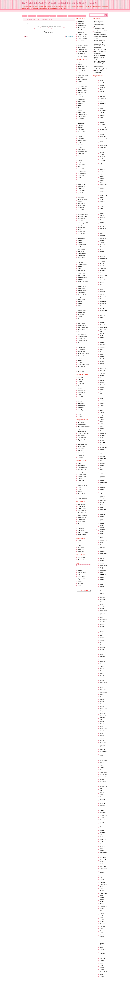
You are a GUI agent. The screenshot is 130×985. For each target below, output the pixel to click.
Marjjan (102, 533)
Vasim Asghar (81, 349)
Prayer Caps (81, 549)
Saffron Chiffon (82, 290)
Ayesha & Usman (82, 97)
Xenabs (80, 360)
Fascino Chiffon (82, 134)
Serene (102, 810)
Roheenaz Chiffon (82, 277)
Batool (102, 226)
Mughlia (102, 579)
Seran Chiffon (81, 312)
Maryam (80, 212)
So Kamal (102, 844)
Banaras (102, 211)
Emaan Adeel (81, 123)
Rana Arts (102, 680)
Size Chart (40, 16)
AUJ (101, 171)
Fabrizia (80, 136)
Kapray (102, 430)
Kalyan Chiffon (81, 184)
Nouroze (102, 624)
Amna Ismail (103, 138)
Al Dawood (103, 110)
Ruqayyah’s (103, 742)
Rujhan (102, 740)
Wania (102, 911)
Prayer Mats (81, 551)
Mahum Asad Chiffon (83, 195)
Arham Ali (102, 156)
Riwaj (101, 733)
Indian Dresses (82, 474)
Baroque (102, 220)
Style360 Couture (82, 56)
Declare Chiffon (82, 116)
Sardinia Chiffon (82, 286)
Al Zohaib (102, 124)
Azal (101, 204)
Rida (101, 726)
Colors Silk (80, 379)
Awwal (79, 94)
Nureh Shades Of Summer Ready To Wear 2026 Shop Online (100, 23)
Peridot (102, 654)
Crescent (102, 270)
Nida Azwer (103, 599)
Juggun (102, 415)
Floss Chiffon (81, 145)
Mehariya (102, 551)
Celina (102, 251)
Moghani (80, 225)
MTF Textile (103, 575)
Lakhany (102, 456)
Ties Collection (81, 526)
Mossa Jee (103, 570)
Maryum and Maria (83, 214)
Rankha (102, 694)
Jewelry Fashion (82, 476)
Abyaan (102, 85)
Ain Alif (102, 101)
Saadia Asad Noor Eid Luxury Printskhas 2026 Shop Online (100, 51)
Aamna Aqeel (103, 127)
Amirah (80, 81)
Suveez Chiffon (82, 334)
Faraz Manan (103, 327)
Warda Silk (80, 412)
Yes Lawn (102, 926)
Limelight (102, 463)
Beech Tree (103, 228)
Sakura (102, 767)
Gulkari (102, 375)
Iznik (101, 398)
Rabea (102, 671)
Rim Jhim (102, 731)
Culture (102, 277)
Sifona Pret (81, 314)
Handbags (80, 472)
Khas (101, 445)
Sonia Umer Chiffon (83, 327)
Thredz (102, 888)
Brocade (102, 247)
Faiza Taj (102, 315)
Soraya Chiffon (81, 329)
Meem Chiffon (81, 218)
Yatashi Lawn (103, 923)
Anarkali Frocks (82, 25)
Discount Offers (81, 16)
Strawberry (81, 332)
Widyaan (80, 358)
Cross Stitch (103, 275)
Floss (101, 354)
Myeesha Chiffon (82, 233)
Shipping (47, 16)
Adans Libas (103, 129)
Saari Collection (82, 54)
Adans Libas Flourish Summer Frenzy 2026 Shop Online (99, 46)
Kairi (101, 426)
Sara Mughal (103, 772)
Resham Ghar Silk (82, 399)
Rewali (102, 721)
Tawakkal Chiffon (82, 336)
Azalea (103, 206)
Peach (102, 649)
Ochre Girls (81, 450)
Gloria (79, 386)
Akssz (101, 108)
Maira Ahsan (103, 500)
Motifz (101, 572)
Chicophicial (103, 258)
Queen (102, 666)
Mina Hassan (103, 553)
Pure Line (80, 262)
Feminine (102, 337)
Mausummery (103, 540)
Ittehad (102, 396)
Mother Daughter (82, 47)
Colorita (102, 265)
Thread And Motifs (82, 340)
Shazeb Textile (81, 292)
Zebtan (102, 960)
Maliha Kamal (81, 205)
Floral (101, 352)
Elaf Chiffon (81, 118)
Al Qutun (102, 120)
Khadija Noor (103, 447)
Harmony (102, 380)
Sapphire (102, 803)
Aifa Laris (102, 96)
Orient (102, 640)
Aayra (101, 80)
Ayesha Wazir (103, 195)
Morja (101, 568)
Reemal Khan (103, 708)
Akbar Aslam (103, 106)
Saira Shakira (103, 777)
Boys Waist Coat (82, 429)
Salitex (102, 779)
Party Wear (81, 23)
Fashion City (81, 138)
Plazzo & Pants (82, 483)
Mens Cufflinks (81, 521)
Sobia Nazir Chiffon (83, 321)
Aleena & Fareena (82, 79)
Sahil (101, 765)
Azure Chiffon (81, 99)
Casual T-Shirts (82, 508)
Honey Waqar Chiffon (83, 158)
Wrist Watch (81, 530)
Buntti (101, 249)
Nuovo (102, 626)
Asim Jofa (102, 169)
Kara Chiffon (81, 182)
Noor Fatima (103, 619)
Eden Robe (103, 287)
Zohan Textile (103, 972)
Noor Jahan (103, 622)
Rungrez (102, 749)
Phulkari (102, 656)
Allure (101, 117)
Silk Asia (80, 316)
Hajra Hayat (81, 153)
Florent (102, 356)
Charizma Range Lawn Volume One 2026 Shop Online (100, 36)
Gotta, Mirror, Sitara (83, 469)
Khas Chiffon (81, 186)
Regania (102, 711)
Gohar (102, 363)
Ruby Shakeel (81, 403)
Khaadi (102, 440)
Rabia (101, 673)
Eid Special (81, 32)
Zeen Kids (80, 457)
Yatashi (80, 362)
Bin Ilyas (102, 235)
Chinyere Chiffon (82, 114)
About (53, 16)
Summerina (103, 866)
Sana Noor (103, 781)
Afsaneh (102, 94)
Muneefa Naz (81, 231)
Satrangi (102, 805)
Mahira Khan (103, 482)
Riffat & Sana (103, 728)
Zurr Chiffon (81, 371)
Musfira (102, 584)
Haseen (102, 382)
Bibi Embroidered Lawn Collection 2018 (38, 19)
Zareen (102, 956)
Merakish (80, 220)
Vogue (102, 903)
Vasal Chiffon (81, 347)
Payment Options (82, 579)
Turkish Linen (103, 893)
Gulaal (102, 366)
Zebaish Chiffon (82, 366)
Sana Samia (103, 786)
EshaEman (103, 303)
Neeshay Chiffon (82, 244)
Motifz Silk (80, 396)
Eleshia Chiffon (82, 121)
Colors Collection (82, 515)
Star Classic (103, 855)
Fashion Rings (81, 465)
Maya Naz (103, 545)
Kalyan (102, 428)
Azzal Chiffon (81, 101)
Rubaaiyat (80, 279)
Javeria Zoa (103, 405)
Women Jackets (82, 496)
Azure (101, 208)
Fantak (102, 322)
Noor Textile (81, 251)
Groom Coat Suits (82, 36)
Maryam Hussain (82, 216)
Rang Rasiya (103, 685)
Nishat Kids (81, 448)
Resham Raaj (81, 273)
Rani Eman (103, 689)
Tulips (79, 489)
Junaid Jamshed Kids (83, 433)
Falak (101, 317)
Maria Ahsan (81, 207)
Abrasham (103, 83)
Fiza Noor (102, 347)
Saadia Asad (103, 751)
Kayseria (102, 435)
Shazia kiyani (103, 815)
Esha (101, 299)
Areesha (80, 84)
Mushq (102, 582)
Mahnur (102, 489)
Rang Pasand (103, 682)
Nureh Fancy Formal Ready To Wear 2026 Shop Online (99, 57)
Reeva (102, 706)
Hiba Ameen (81, 156)
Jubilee (102, 412)
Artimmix (102, 167)
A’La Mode (80, 77)
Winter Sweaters (82, 534)
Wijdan (102, 921)
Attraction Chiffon (82, 90)
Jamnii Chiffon (81, 169)
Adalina (80, 64)
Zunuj (101, 974)
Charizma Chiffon (82, 112)
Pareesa (102, 647)
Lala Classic (103, 458)
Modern (102, 560)
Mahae (102, 465)
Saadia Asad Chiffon (83, 281)
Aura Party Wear (82, 92)
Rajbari (102, 675)
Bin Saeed (103, 238)
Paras (101, 645)
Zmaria (102, 969)
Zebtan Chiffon (81, 369)
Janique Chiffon (82, 171)
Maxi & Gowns (81, 43)
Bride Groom (81, 30)
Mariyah (102, 523)
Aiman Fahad (103, 98)
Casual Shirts (81, 506)
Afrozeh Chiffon (82, 70)
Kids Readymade (82, 444)
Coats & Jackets (82, 513)
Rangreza (102, 696)
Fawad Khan (81, 383)
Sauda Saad (103, 808)
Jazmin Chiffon (81, 173)
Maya (101, 542)
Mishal (102, 556)
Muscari (102, 577)
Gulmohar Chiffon (82, 151)
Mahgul (102, 480)
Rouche (102, 735)
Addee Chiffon (81, 68)
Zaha (101, 928)
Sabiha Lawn (103, 758)
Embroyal (80, 127)
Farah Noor (103, 324)
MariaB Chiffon (81, 209)
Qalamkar (102, 661)
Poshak (80, 260)
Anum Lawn (103, 147)
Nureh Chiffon (81, 255)
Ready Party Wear (82, 51)
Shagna (80, 297)
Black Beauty (81, 27)
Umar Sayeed (81, 410)
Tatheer (102, 879)
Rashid (102, 699)
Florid (79, 142)
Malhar (102, 505)
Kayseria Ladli (81, 440)
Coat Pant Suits (82, 510)
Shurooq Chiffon (82, 310)
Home (24, 16)
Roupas (102, 738)
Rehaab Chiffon (82, 271)
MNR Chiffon (81, 203)
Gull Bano (102, 370)
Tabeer (102, 875)
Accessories (81, 422)
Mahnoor (102, 487)
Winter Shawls (81, 494)
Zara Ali (102, 947)
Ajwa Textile (103, 103)
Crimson (102, 272)
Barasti (80, 105)
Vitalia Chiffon (81, 351)
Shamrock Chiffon (82, 308)
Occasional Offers (82, 49)
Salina (102, 769)
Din (101, 284)
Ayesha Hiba (103, 184)
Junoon (80, 179)
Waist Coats (81, 528)
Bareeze (102, 217)
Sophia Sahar (103, 852)
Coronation (103, 268)
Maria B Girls (81, 446)
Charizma (102, 256)
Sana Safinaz (103, 784)
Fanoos (102, 320)
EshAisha (102, 306)
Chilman (102, 261)
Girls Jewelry (81, 435)
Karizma (102, 442)
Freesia (102, 359)
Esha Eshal (103, 301)
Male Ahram (81, 547)
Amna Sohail (103, 145)
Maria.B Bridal (81, 40)
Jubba (79, 545)
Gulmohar (102, 377)
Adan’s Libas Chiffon (83, 66)
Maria (101, 507)
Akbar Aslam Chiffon (83, 75)
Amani (102, 134)
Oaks (101, 635)
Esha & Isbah (103, 310)
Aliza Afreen (103, 113)
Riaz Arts (102, 723)
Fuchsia (102, 361)
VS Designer (103, 906)
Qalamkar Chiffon (82, 264)
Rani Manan (103, 692)
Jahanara (102, 403)
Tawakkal (102, 882)
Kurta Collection (82, 517)
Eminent (102, 291)
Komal (102, 449)
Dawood (102, 280)
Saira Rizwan (103, 774)
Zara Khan (103, 949)
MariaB (102, 516)
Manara (102, 512)
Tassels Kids (81, 455)
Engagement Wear (82, 34)
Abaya (79, 540)
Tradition (102, 891)
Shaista (102, 817)
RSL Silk (80, 401)
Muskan (102, 586)
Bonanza (102, 244)
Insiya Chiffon (81, 164)
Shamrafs (102, 819)
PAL (101, 642)
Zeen (101, 963)
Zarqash (102, 958)
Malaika (102, 502)
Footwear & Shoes (82, 467)
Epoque (102, 294)
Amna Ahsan (103, 136)
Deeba (102, 282)
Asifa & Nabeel (82, 88)
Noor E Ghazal (81, 249)
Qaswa (102, 663)
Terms (79, 585)
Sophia (102, 836)
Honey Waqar (103, 384)
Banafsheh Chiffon (82, 103)
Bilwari (102, 233)
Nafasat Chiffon (82, 238)
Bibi (27, 36)
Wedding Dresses (82, 559)
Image (102, 387)
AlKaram (102, 115)
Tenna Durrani (81, 338)
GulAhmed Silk (82, 392)
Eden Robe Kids (82, 431)
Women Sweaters (82, 498)
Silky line (80, 319)
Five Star (102, 344)
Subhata (102, 864)
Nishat (102, 608)
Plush (101, 659)
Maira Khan (103, 509)
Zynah (102, 976)
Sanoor (102, 796)
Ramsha (102, 678)
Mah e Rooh (81, 197)
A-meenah (103, 131)
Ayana (102, 174)
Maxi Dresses (81, 557)
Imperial (80, 160)
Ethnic (102, 308)
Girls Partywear (82, 437)
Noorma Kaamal (82, 253)
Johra (101, 410)
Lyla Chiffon (81, 193)
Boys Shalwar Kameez (84, 426)
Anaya (102, 150)
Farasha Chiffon (82, 131)
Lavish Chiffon (81, 190)
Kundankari (81, 188)
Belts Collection (82, 504)
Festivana (102, 340)
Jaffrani (102, 400)
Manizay (102, 514)
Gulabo (80, 388)
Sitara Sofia (103, 839)
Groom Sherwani (82, 38)
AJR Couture (81, 73)
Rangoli (102, 687)
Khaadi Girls (81, 442)
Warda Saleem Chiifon (83, 353)
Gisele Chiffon (81, 149)
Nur (101, 629)
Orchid (102, 637)
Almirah (102, 122)
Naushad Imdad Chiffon (84, 236)
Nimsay (102, 602)
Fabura (102, 313)
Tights (79, 487)
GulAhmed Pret (82, 390)
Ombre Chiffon (81, 257)
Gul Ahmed (103, 368)
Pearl (101, 652)
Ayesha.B (102, 201)
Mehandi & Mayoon (83, 45)
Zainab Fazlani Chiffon (83, 364)
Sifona (102, 830)
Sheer (79, 305)
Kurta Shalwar (81, 519)
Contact (60, 16)
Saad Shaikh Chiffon (83, 284)
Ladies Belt (81, 480)
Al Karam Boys (82, 424)
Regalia (102, 701)
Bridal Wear (81, 21)
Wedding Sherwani (83, 532)
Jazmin (102, 407)
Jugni (101, 423)
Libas (101, 461)
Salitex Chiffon (81, 299)
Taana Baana (103, 868)
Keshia (102, 438)
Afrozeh (102, 91)
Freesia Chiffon (82, 140)
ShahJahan (103, 812)
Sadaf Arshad (103, 760)
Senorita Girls (81, 453)
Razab (79, 268)
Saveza (80, 301)
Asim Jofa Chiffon (82, 86)
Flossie (80, 147)
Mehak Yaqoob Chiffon (84, 223)
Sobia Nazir (103, 846)
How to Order (31, 16)
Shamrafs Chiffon (82, 295)
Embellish (80, 125)
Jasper (79, 177)
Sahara (102, 762)
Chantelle (102, 254)
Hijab (79, 543)
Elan (101, 289)
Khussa (80, 478)
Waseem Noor (81, 356)
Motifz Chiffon (81, 227)
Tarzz (101, 877)
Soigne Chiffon (81, 323)
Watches (80, 491)
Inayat (79, 162)
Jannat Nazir (81, 175)
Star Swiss (103, 857)
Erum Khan (103, 296)
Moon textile (103, 565)
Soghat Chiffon (81, 325)
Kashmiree (103, 433)
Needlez (102, 597)
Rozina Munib (81, 275)
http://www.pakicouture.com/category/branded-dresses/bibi (49, 28)
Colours (102, 263)
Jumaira (102, 417)
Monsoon (102, 563)
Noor (101, 617)
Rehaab (102, 704)
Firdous (102, 342)
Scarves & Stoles (82, 485)
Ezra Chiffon (81, 129)
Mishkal (102, 558)
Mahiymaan (103, 485)
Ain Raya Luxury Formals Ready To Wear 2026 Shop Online (100, 70)
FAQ (65, 16)
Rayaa (102, 668)
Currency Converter (83, 590)
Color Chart (72, 16)
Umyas (80, 345)
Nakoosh (80, 240)
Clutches (80, 463)
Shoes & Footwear (82, 523)
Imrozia (102, 389)
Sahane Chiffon (82, 288)
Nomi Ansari (103, 610)
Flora (101, 349)
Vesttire (102, 908)
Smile (101, 841)
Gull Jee (102, 373)
